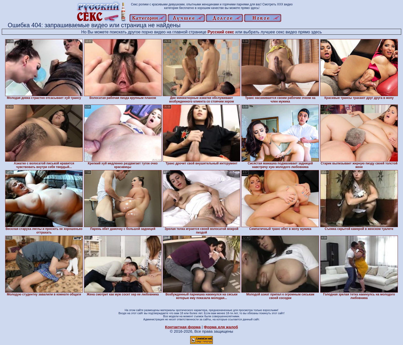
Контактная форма (183, 327)
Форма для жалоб (221, 327)
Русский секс (220, 32)
